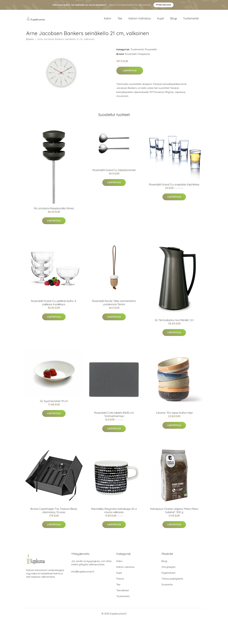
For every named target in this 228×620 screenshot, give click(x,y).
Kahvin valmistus (139, 19)
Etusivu (30, 40)
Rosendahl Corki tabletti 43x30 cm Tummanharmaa (114, 415)
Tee (119, 19)
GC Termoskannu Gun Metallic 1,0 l (174, 321)
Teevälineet (122, 591)
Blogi (173, 19)
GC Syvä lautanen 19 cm (54, 402)
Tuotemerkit (191, 19)
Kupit (160, 19)
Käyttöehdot (168, 573)
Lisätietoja (129, 71)
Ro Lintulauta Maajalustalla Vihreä (54, 209)
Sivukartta (167, 585)
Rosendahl (151, 50)
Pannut (120, 579)
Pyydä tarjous (163, 5)
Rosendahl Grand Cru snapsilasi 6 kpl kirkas (174, 185)
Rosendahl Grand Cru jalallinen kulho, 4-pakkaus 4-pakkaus (54, 304)
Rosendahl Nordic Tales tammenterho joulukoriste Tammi (114, 304)
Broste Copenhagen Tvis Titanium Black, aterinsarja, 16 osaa (54, 511)
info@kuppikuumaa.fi (82, 572)
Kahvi (107, 19)
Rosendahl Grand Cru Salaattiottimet (114, 171)
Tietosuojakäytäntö (172, 579)
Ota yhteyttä (168, 567)
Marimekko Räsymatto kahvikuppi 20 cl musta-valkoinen (114, 511)
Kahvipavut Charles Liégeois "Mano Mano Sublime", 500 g (174, 511)
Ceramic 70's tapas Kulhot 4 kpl (174, 413)
